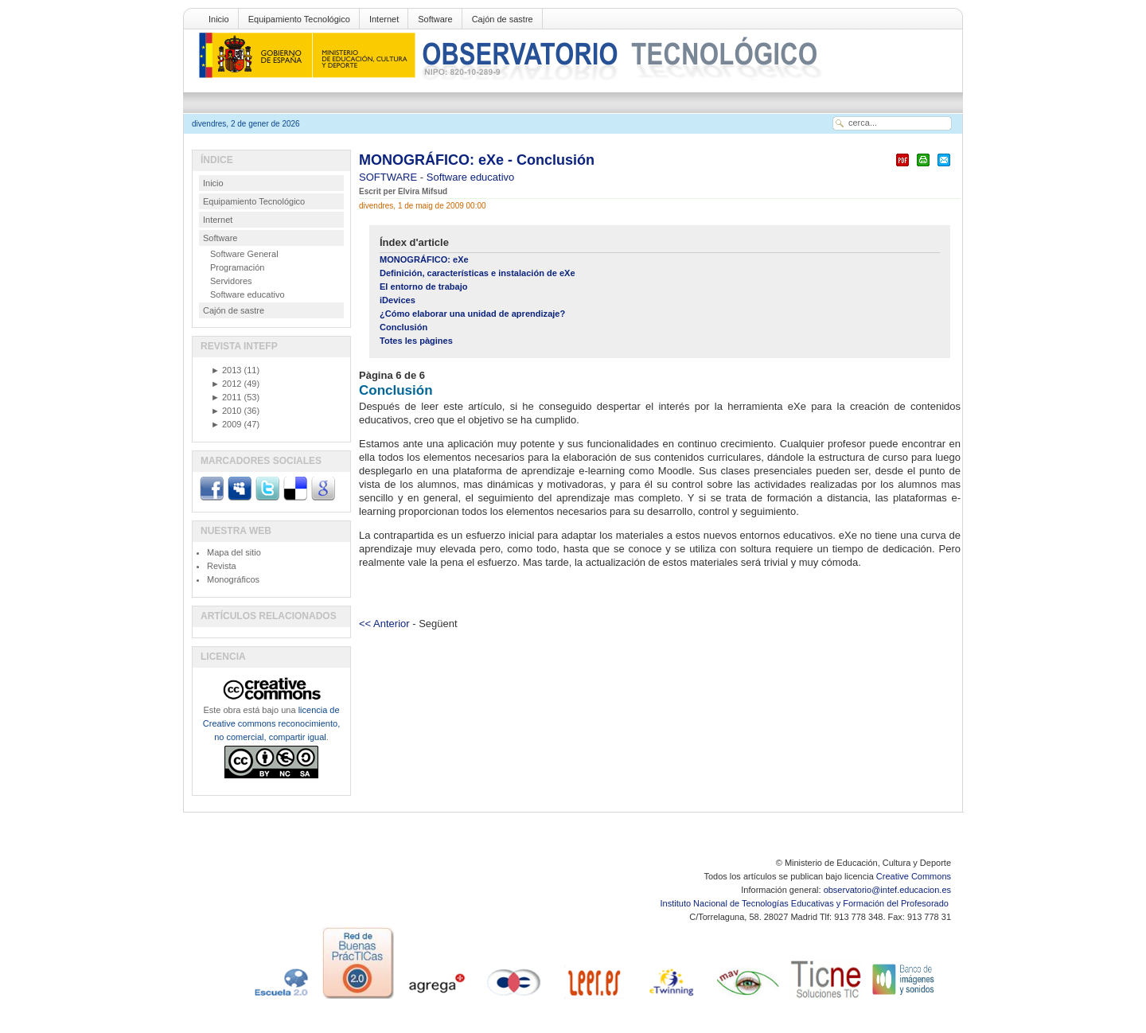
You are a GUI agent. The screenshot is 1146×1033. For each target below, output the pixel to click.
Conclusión (403, 327)
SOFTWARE (389, 177)
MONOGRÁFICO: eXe (424, 259)
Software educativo (471, 177)
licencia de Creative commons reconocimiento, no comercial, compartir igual (271, 723)
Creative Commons (913, 876)
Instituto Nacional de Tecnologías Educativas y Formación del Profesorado (806, 903)
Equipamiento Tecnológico (299, 19)
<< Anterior (384, 624)
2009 (226, 424)
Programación (237, 267)
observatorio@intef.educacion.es (887, 890)
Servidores (231, 281)
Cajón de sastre (502, 19)
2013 (226, 370)
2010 (226, 410)
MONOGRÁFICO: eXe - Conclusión (476, 160)
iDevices (397, 300)
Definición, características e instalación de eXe (477, 273)
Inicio (219, 19)
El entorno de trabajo (423, 286)
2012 (226, 383)
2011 (226, 397)
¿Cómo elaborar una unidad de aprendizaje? (472, 313)
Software (435, 19)
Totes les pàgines (416, 340)
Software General (244, 254)
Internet (384, 19)
